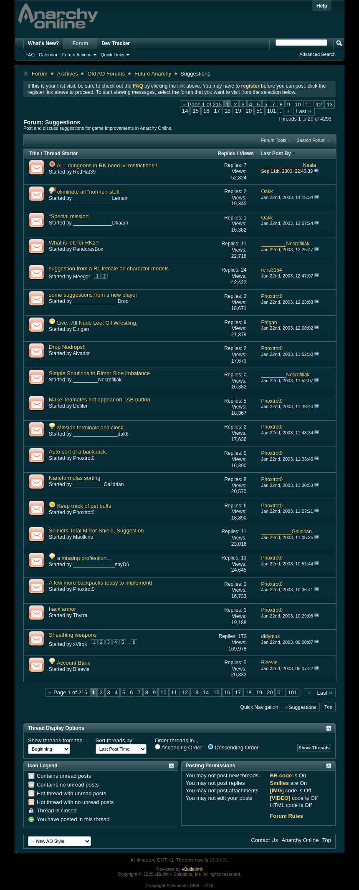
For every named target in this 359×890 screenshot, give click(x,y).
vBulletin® (192, 869)
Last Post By (278, 153)
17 (217, 111)
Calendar (48, 54)
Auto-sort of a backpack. (78, 452)
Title (34, 153)
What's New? (43, 43)
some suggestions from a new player (93, 295)
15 (195, 111)
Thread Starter (60, 153)
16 (206, 111)
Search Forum (311, 140)
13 (329, 104)
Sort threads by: (115, 740)
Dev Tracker (115, 43)
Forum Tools (273, 140)
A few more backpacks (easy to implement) (100, 583)
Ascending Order (178, 747)
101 (271, 111)
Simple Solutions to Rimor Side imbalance (99, 373)
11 (308, 104)
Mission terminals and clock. (91, 427)
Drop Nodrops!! (67, 347)
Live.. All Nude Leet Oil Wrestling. (97, 323)
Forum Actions (76, 54)
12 (319, 104)
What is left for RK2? (74, 243)
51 (259, 111)
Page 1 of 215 (205, 104)
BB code (281, 775)
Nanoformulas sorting (75, 478)
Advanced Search (317, 54)
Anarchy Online (300, 840)
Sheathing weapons (72, 635)
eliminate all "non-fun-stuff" (89, 192)
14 (185, 111)
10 (298, 104)
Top (328, 707)
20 (249, 111)
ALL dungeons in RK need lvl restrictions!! (107, 165)
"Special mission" (70, 216)
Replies (226, 153)
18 (227, 111)
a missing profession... (84, 558)
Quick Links (112, 54)
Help (321, 6)
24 (243, 270)
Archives (67, 74)
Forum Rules (286, 816)
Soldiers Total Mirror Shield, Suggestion (96, 530)
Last (304, 111)
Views (247, 153)
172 (242, 636)
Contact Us (264, 840)
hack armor (62, 609)
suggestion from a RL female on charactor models (109, 268)
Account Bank (73, 663)
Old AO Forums (106, 74)
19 (238, 111)
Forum (80, 43)
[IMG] (276, 790)
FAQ (30, 54)
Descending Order (233, 747)
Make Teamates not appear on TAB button (99, 399)
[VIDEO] (280, 798)
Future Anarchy (152, 74)
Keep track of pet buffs (84, 506)
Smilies (279, 783)
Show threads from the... (57, 740)
